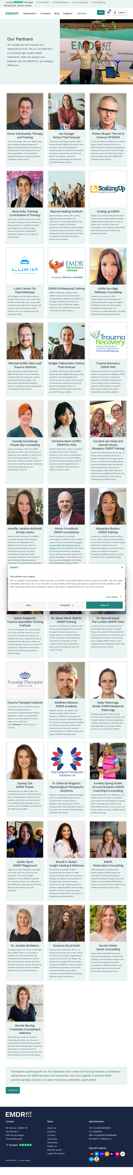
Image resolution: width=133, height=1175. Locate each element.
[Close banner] (122, 567)
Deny (28, 605)
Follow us (52, 1147)
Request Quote (10, 5)
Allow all (104, 605)
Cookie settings (24, 1161)
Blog (56, 13)
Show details (112, 597)
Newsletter (52, 1143)
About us (20, 5)
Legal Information (56, 1154)
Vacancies (52, 1139)
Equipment (29, 13)
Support (67, 13)
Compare (45, 13)
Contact (28, 5)
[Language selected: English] (120, 12)
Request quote (54, 1150)
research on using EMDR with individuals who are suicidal (65, 545)
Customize (66, 605)
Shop (99, 12)
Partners (82, 13)
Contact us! (16, 1090)
